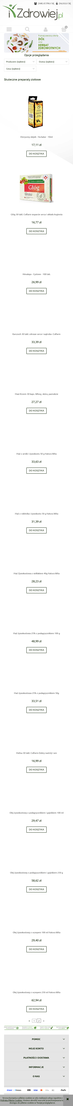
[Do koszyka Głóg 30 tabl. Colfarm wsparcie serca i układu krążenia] (36, 231)
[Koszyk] (64, 29)
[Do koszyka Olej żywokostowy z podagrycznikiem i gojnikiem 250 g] (36, 889)
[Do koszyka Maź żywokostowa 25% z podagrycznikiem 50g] (36, 710)
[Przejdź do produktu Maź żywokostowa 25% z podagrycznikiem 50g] (36, 677)
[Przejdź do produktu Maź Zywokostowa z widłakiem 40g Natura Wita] (36, 557)
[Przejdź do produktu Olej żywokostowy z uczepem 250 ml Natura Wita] (36, 976)
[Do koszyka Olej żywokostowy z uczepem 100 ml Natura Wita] (36, 949)
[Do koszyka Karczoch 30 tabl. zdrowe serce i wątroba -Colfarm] (36, 351)
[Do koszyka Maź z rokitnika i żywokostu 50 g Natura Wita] (36, 530)
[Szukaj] (27, 29)
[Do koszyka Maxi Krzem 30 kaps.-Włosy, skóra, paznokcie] (36, 411)
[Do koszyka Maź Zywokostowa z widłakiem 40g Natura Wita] (36, 590)
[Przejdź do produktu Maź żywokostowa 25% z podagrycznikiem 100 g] (36, 617)
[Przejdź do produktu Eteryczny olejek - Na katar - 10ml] (36, 112)
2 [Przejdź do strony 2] (39, 1020)
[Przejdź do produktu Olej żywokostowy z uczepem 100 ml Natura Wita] (36, 916)
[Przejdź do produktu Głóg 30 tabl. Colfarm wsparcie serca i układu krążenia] (36, 189)
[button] (9, 29)
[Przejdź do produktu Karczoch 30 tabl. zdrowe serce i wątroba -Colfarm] (36, 318)
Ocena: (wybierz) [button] (46, 61)
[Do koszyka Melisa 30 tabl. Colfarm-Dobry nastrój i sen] (36, 770)
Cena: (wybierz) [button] (13, 68)
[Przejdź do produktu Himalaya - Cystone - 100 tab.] (36, 258)
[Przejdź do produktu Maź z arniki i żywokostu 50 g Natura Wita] (36, 437)
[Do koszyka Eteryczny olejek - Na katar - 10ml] (36, 154)
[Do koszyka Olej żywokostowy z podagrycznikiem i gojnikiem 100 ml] (36, 830)
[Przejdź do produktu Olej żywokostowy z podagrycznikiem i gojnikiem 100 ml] (36, 796)
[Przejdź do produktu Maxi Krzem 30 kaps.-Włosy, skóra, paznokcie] (36, 378)
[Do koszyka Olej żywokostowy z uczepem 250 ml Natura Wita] (36, 1009)
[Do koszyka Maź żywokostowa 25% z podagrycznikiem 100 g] (36, 650)
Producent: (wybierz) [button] (15, 61)
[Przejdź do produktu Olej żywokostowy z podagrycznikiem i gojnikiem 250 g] (36, 856)
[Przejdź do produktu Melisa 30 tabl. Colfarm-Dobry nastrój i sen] (36, 737)
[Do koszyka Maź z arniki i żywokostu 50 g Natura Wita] (36, 471)
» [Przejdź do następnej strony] (43, 1020)
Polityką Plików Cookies (11, 1100)
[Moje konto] (45, 29)
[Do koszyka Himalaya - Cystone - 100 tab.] (36, 291)
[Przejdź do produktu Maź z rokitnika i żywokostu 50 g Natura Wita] (36, 497)
